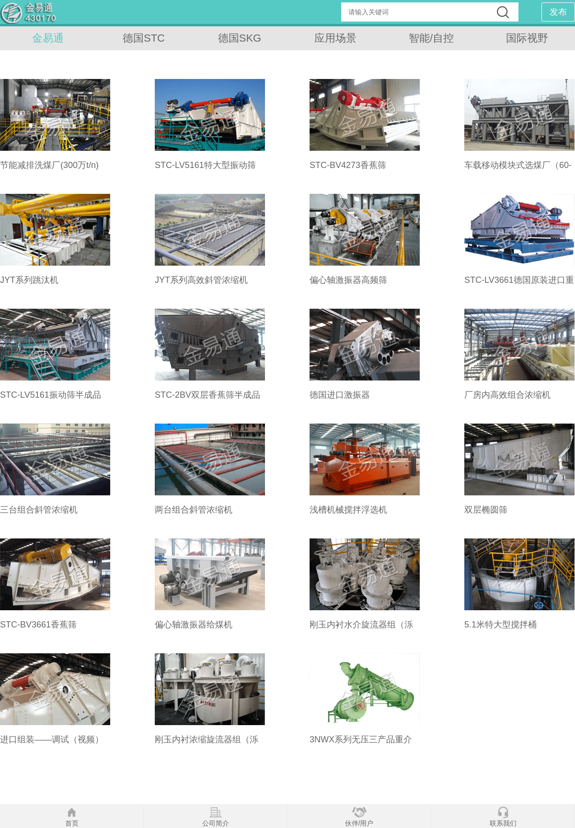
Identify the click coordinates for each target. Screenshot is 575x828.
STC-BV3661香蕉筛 (38, 624)
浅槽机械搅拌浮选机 (348, 510)
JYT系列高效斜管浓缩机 (201, 280)
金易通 (48, 38)
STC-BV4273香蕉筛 (348, 165)
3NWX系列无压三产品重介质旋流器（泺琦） (361, 744)
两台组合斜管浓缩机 (193, 510)
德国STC (144, 38)
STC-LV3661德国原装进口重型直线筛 (519, 284)
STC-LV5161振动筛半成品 (50, 395)
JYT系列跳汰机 (29, 280)
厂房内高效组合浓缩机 (507, 395)
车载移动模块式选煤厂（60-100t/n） (518, 169)
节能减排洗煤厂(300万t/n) (49, 165)
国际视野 (527, 38)
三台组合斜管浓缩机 (39, 510)
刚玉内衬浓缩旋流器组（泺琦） (206, 744)
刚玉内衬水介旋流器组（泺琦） (361, 629)
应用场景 (335, 38)
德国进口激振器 (340, 395)
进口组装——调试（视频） (52, 739)
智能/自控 (431, 38)
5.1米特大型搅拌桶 (500, 624)
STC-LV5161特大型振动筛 (205, 165)
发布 (558, 12)
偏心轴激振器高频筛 (348, 280)
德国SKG (239, 38)
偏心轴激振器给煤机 (193, 624)
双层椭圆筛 (485, 510)
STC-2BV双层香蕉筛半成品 (207, 395)
